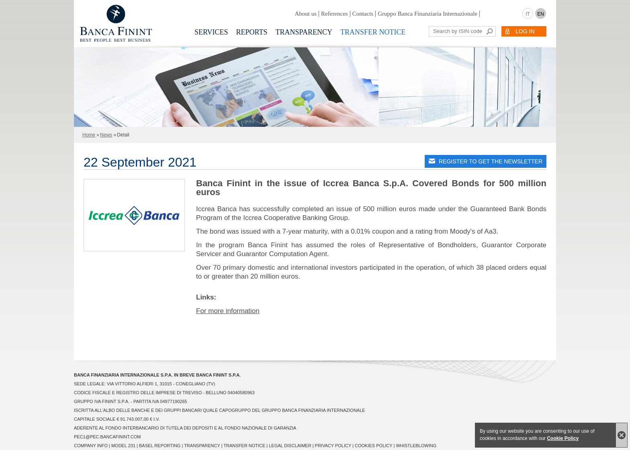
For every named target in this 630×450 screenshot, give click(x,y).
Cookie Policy (563, 438)
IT (528, 14)
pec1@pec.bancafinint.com (107, 436)
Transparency (304, 32)
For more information (228, 311)
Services (211, 32)
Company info (91, 445)
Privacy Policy (333, 445)
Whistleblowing (416, 445)
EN (540, 14)
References (334, 13)
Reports (252, 32)
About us (306, 13)
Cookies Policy (373, 445)
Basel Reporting (159, 445)
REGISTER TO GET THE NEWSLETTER (490, 161)
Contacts (363, 13)
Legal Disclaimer (290, 445)
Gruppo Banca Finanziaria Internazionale (427, 13)
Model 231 (123, 445)
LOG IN (524, 31)
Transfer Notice (244, 445)
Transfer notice (373, 32)
